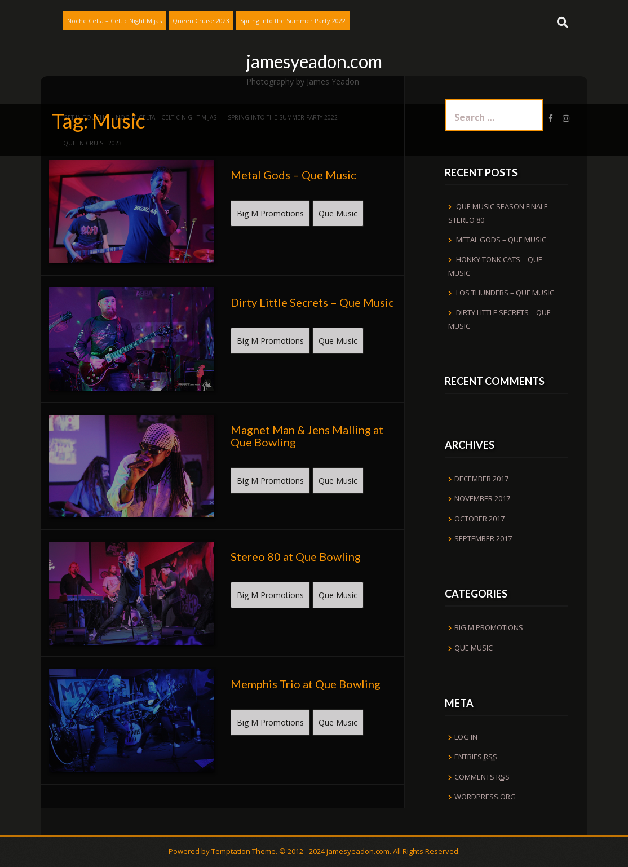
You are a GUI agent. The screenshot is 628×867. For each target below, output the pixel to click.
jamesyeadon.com (314, 61)
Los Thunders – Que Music (505, 292)
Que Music (338, 213)
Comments (482, 777)
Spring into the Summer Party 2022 (293, 20)
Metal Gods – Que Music (501, 240)
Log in (465, 737)
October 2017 (479, 519)
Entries (475, 756)
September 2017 (483, 538)
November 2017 (482, 498)
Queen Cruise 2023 (201, 20)
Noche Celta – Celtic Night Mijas (114, 20)
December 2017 (481, 479)
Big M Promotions (270, 213)
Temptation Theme (243, 851)
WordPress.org (485, 796)
